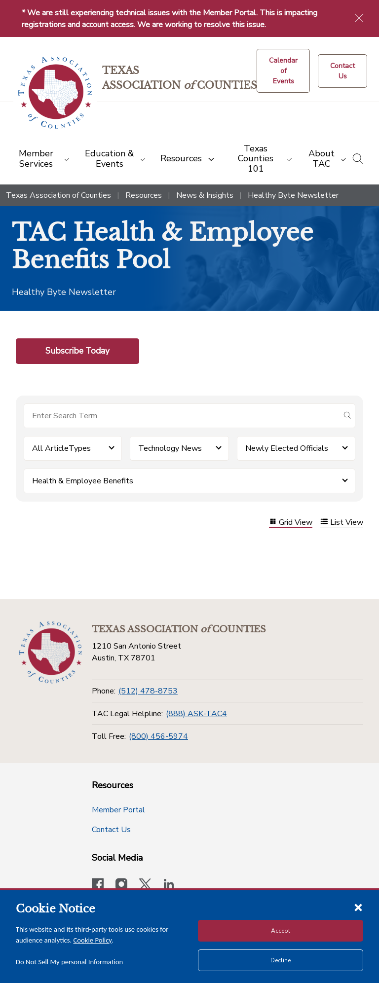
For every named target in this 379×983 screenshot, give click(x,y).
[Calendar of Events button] (283, 71)
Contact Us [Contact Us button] (111, 829)
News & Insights (204, 195)
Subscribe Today (77, 351)
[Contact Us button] (342, 71)
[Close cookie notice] (358, 907)
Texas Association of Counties (58, 195)
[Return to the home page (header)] (55, 93)
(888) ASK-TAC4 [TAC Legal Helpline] (196, 713)
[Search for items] (181, 415)
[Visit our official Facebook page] (98, 885)
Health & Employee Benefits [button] (82, 480)
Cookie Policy (93, 940)
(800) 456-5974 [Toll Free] (158, 736)
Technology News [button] (170, 448)
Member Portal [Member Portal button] (118, 809)
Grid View (290, 522)
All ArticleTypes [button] (61, 448)
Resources (143, 195)
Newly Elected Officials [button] (286, 448)
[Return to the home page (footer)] (50, 652)
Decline (280, 960)
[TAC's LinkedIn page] (169, 885)
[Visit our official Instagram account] (121, 885)
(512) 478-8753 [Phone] (148, 691)
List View (341, 522)
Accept (280, 931)
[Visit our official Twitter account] (145, 885)
